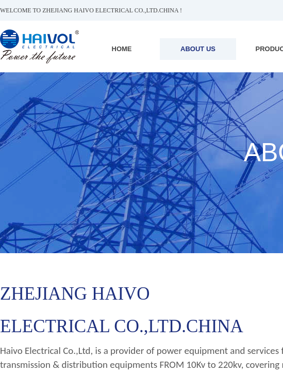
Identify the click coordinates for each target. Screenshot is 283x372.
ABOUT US (197, 49)
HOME (122, 49)
